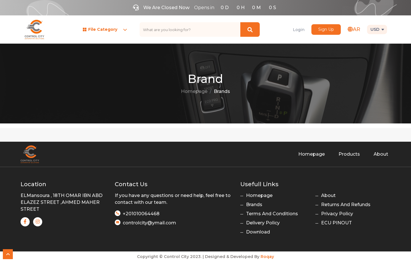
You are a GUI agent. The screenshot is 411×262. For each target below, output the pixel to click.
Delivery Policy (263, 223)
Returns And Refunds (345, 204)
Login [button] (299, 29)
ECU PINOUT (336, 223)
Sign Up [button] (326, 29)
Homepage (194, 91)
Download (258, 232)
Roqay (267, 256)
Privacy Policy (337, 213)
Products (349, 154)
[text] (190, 29)
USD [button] (374, 29)
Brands (222, 91)
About (381, 154)
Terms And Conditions (272, 213)
